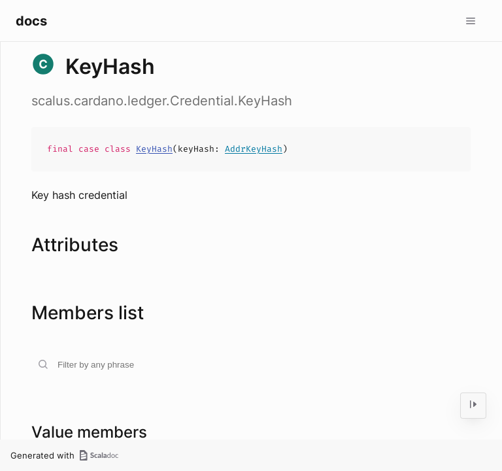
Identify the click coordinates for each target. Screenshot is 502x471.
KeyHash (154, 148)
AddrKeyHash (253, 148)
